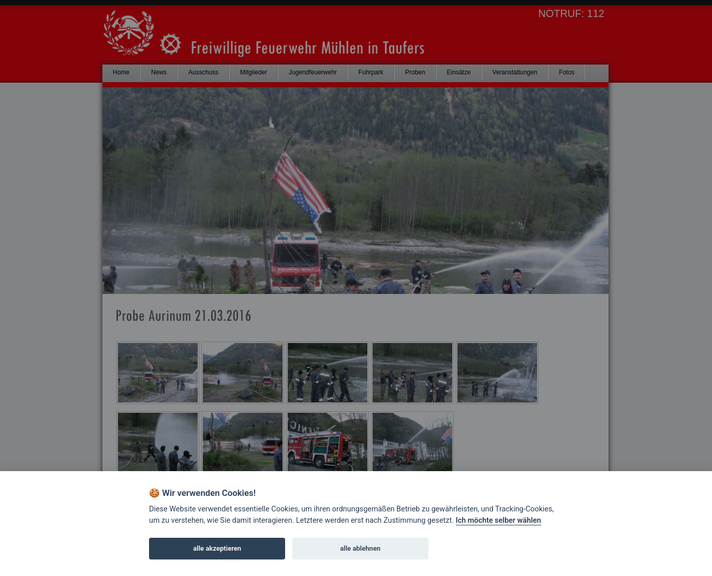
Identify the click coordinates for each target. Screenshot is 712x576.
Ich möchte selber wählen (498, 520)
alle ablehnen (360, 548)
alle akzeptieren (217, 548)
